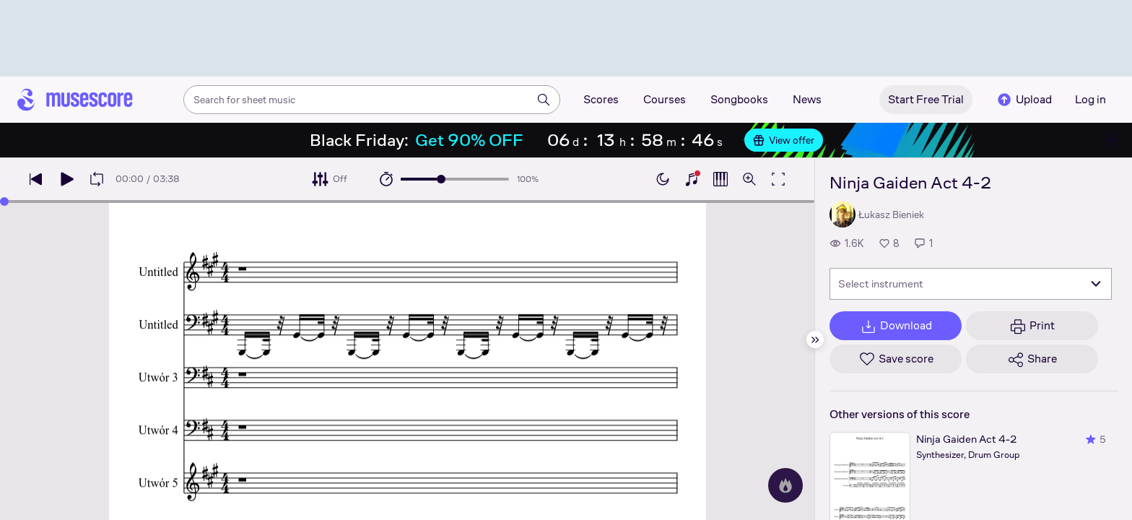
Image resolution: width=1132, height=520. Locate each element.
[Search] (544, 99)
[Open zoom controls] (749, 179)
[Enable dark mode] (662, 179)
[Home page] (75, 99)
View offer (783, 140)
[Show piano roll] (720, 179)
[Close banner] (1111, 140)
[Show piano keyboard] (691, 179)
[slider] (441, 179)
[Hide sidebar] (815, 339)
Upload (1024, 99)
